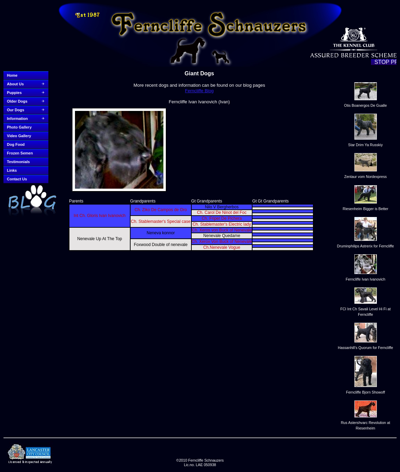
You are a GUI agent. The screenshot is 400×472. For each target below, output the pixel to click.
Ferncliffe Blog (199, 90)
